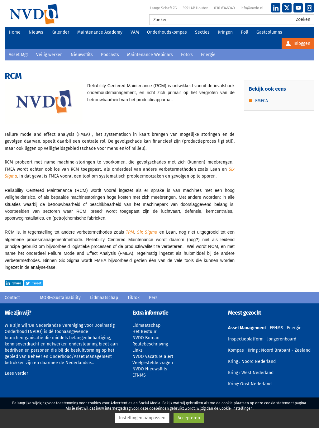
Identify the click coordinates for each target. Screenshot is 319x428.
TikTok (133, 297)
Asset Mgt (18, 54)
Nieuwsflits (82, 54)
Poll (244, 32)
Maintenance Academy (99, 32)
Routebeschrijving (150, 344)
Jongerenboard (281, 339)
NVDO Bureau (146, 337)
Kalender (60, 32)
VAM (135, 32)
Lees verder (16, 373)
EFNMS (139, 375)
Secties (202, 32)
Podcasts (110, 54)
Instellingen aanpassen (142, 418)
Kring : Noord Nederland (252, 361)
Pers (153, 297)
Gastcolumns (269, 32)
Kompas (236, 350)
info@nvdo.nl (252, 8)
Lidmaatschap (104, 297)
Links (137, 350)
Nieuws (36, 32)
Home (15, 32)
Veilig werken (49, 54)
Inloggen (298, 43)
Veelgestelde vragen (152, 362)
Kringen (225, 32)
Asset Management (247, 328)
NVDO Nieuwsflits (149, 369)
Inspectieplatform (246, 339)
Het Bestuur (144, 331)
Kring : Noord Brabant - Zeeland (279, 350)
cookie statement (279, 403)
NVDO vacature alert (152, 356)
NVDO (34, 14)
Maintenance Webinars (150, 54)
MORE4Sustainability (60, 297)
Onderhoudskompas (167, 32)
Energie (208, 54)
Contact (12, 297)
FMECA (261, 100)
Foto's (187, 54)
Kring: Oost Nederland (250, 384)
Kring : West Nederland (251, 372)
